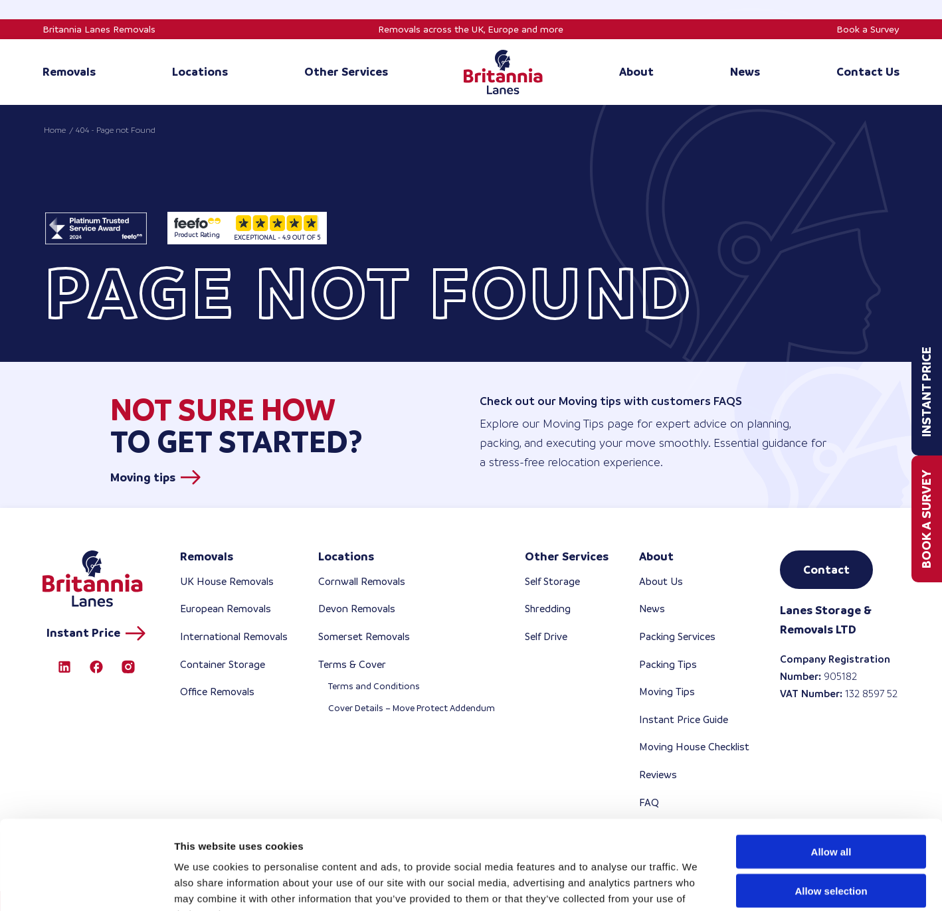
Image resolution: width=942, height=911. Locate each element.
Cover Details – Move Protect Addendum (411, 708)
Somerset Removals (364, 636)
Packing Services (677, 636)
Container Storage (222, 664)
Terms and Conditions (374, 686)
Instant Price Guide (683, 719)
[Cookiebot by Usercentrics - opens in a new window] (86, 885)
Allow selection (831, 807)
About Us (661, 581)
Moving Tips (667, 691)
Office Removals (217, 691)
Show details (697, 884)
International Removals (234, 636)
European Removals (225, 608)
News (652, 608)
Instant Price (926, 392)
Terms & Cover (352, 664)
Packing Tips (668, 664)
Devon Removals (356, 608)
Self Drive (546, 636)
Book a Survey (867, 29)
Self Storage (552, 581)
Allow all (831, 768)
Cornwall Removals (361, 581)
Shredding (548, 608)
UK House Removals (227, 581)
